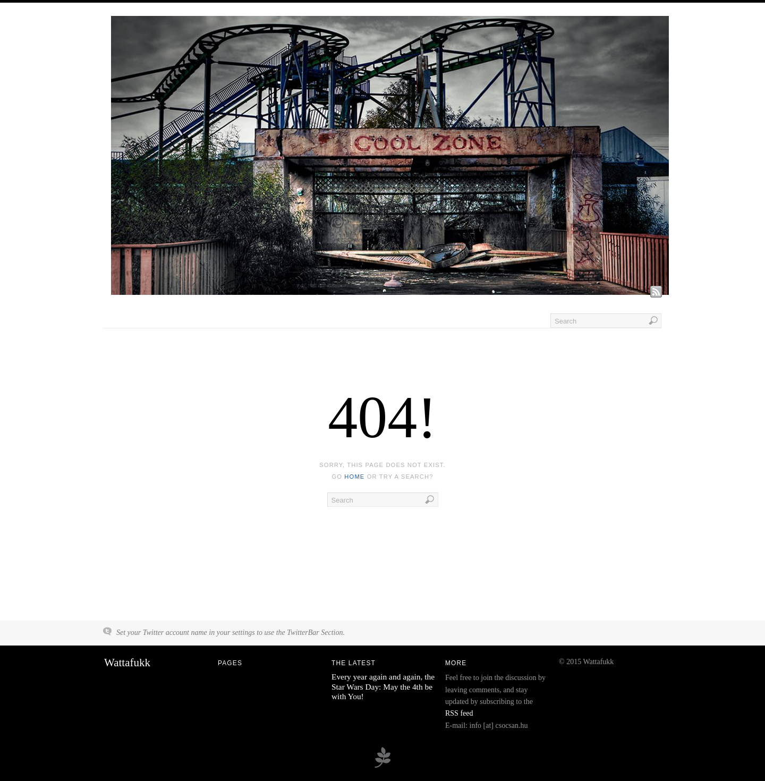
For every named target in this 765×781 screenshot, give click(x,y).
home (354, 476)
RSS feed (459, 713)
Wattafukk (127, 662)
